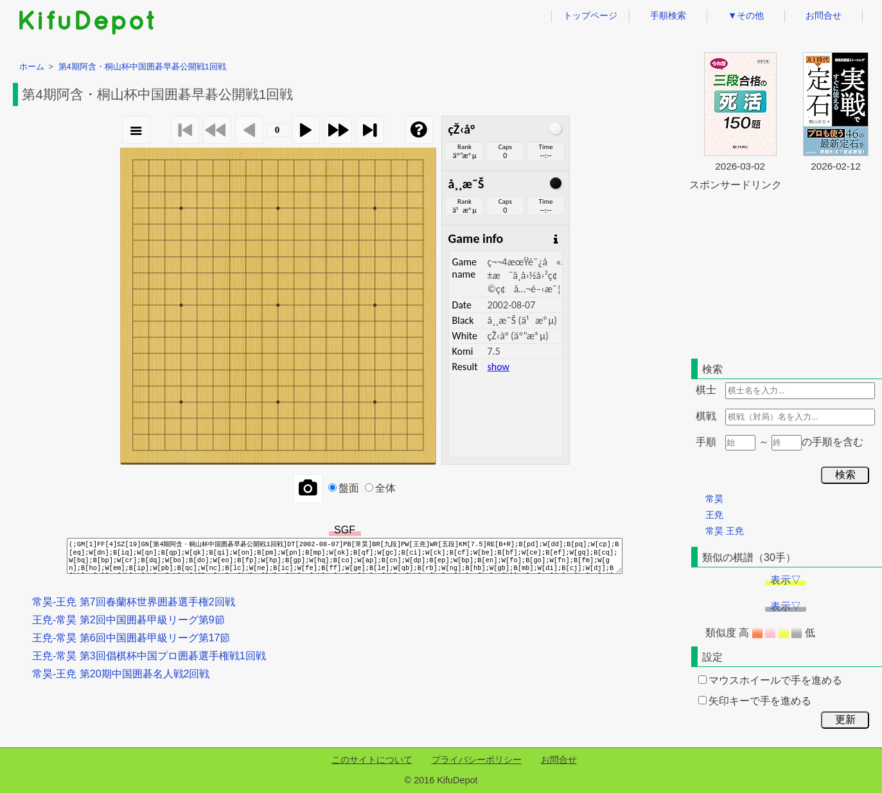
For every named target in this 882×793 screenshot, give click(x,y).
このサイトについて (371, 759)
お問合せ (824, 15)
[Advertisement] (785, 272)
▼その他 (746, 15)
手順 (706, 441)
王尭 (714, 515)
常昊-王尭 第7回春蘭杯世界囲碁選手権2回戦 (133, 601)
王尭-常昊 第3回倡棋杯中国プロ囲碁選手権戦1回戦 (149, 655)
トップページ (590, 15)
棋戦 (706, 416)
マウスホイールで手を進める (770, 680)
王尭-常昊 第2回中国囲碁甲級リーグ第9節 (128, 619)
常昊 (714, 499)
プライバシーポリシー (477, 759)
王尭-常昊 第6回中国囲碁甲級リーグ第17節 (131, 637)
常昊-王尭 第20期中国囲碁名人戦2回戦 (120, 673)
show (498, 367)
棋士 (706, 389)
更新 (845, 719)
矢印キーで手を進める (754, 700)
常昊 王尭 (724, 531)
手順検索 (668, 15)
